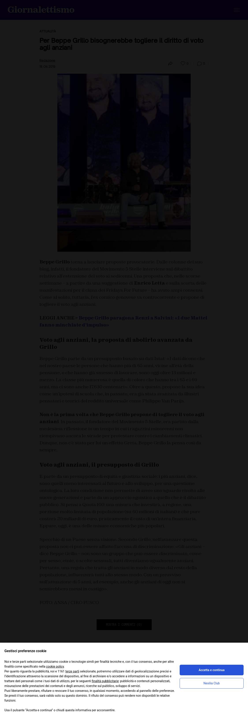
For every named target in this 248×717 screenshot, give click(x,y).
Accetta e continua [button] (211, 670)
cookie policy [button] (55, 666)
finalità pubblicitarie (105, 681)
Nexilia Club (211, 683)
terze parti (72, 671)
